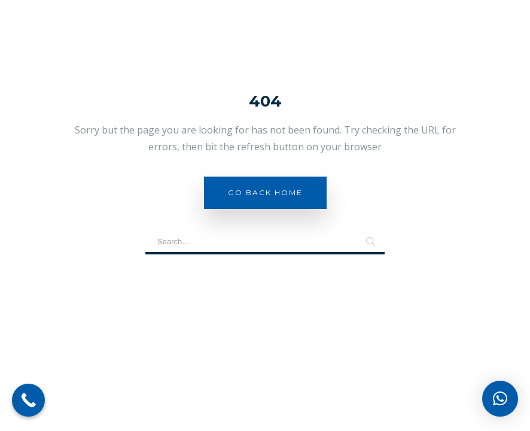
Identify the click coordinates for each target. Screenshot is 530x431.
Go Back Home (265, 192)
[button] (500, 399)
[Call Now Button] (28, 400)
